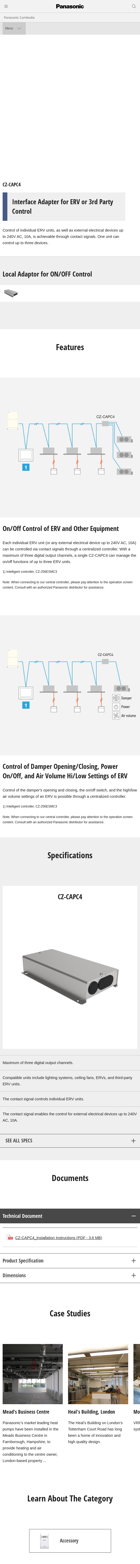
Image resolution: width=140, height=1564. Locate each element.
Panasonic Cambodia (19, 17)
